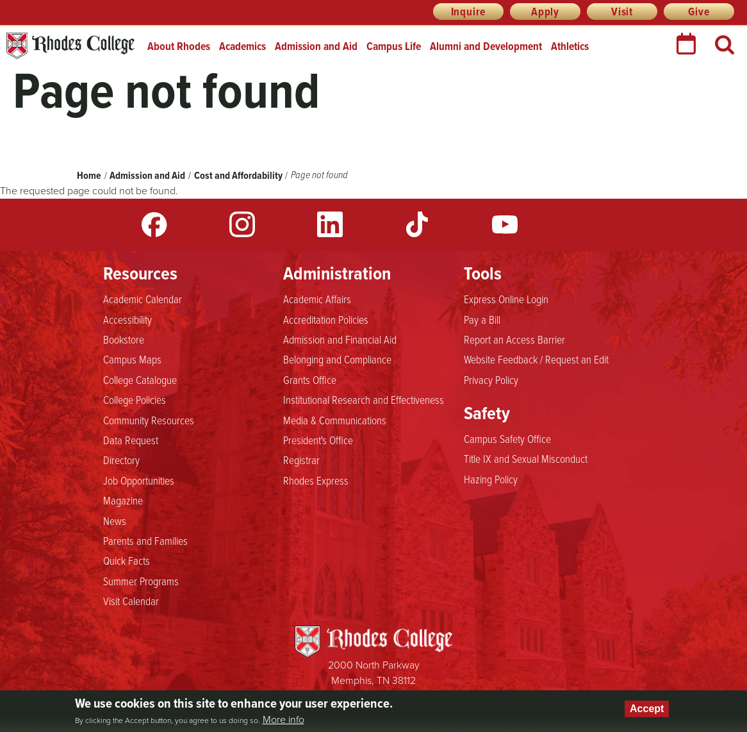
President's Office (318, 439)
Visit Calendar (131, 600)
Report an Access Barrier (514, 339)
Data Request (130, 439)
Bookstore (123, 339)
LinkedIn (330, 224)
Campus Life (393, 46)
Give (698, 11)
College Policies (134, 399)
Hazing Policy (491, 479)
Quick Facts (126, 560)
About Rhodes (178, 46)
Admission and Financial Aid (340, 339)
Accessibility (127, 319)
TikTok (417, 224)
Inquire (468, 11)
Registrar (301, 459)
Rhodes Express (316, 480)
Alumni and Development (486, 46)
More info (283, 720)
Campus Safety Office (507, 438)
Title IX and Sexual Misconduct (525, 458)
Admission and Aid (316, 46)
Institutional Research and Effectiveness (363, 399)
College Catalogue (140, 379)
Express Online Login (506, 298)
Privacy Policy (491, 379)
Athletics (570, 46)
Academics (242, 46)
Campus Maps (132, 359)
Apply (545, 11)
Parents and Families (145, 540)
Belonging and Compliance (337, 359)
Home (89, 175)
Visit (622, 11)
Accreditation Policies (325, 319)
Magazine (123, 500)
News (114, 520)
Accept (647, 708)
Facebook (154, 224)
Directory (121, 459)
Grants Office (309, 379)
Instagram (242, 224)
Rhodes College (70, 46)
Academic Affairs (317, 298)
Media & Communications (334, 420)
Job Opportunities (138, 480)
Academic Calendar (142, 298)
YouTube (505, 224)
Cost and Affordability (239, 175)
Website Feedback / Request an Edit (536, 359)
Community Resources (148, 420)
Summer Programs (141, 580)
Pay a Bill (482, 319)
